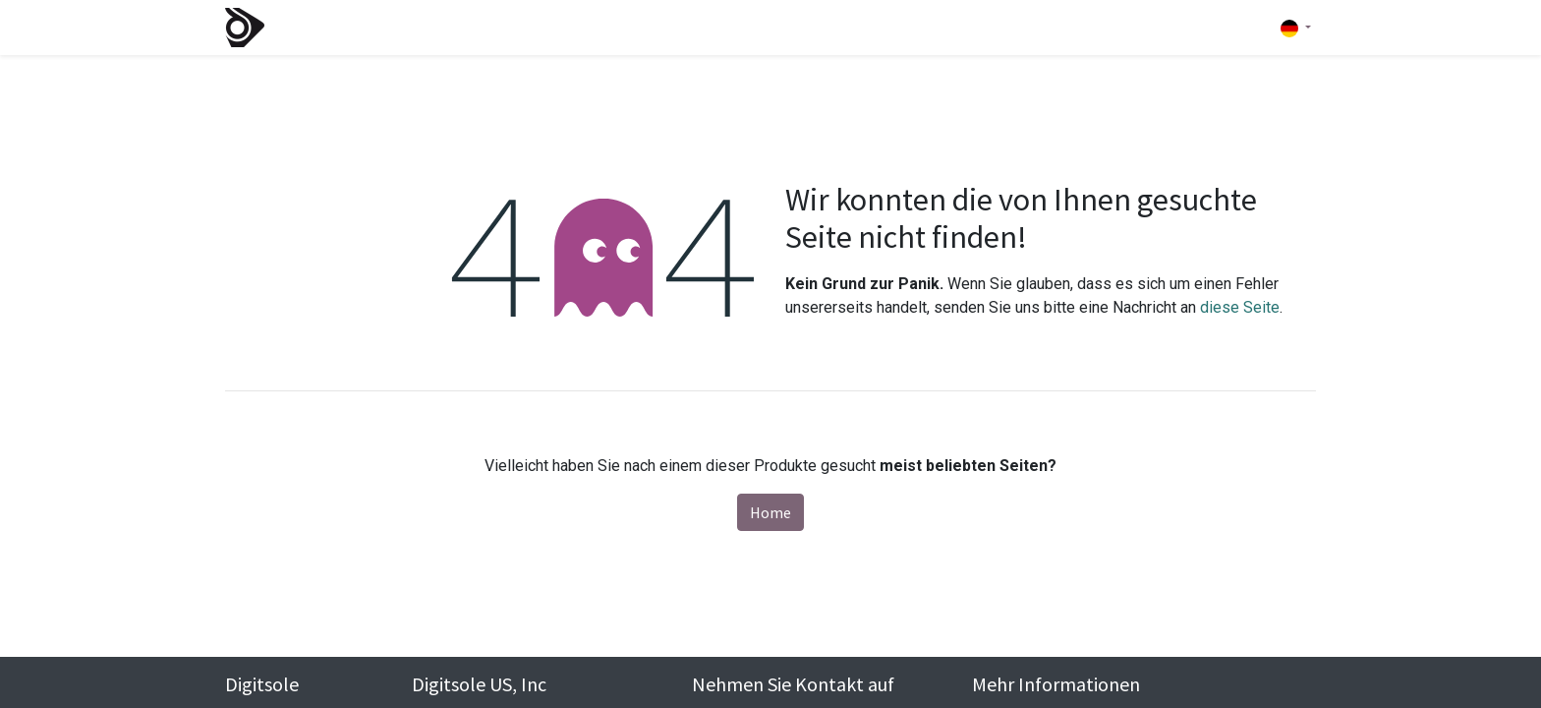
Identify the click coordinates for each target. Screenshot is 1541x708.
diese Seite (1240, 307)
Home (770, 512)
